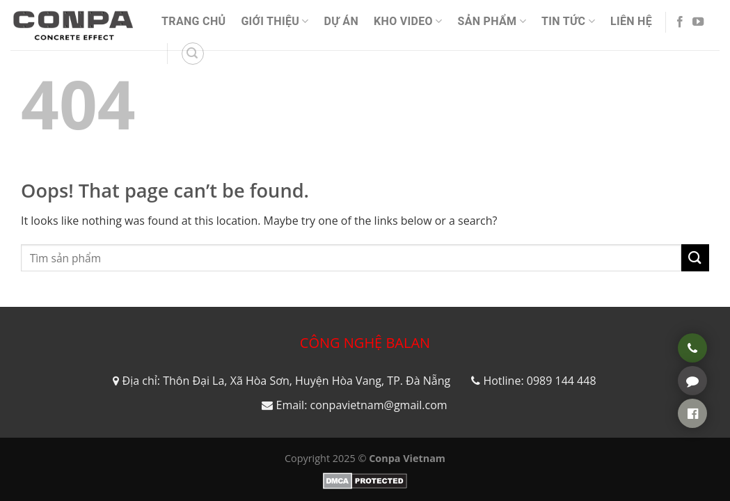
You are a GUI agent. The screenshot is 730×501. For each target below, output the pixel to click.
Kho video (408, 21)
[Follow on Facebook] (679, 22)
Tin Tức (568, 21)
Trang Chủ (193, 21)
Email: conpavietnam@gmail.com (361, 405)
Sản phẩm (491, 21)
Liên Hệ (631, 21)
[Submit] (695, 257)
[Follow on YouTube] (698, 22)
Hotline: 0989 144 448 (539, 380)
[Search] (193, 53)
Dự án (341, 21)
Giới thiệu (274, 21)
